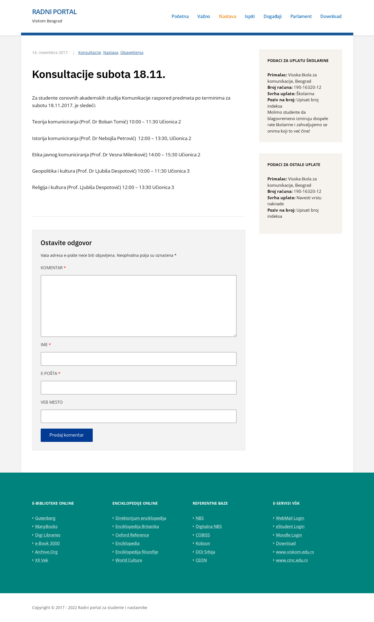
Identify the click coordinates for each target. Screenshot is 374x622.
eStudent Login (290, 526)
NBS (200, 518)
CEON (201, 560)
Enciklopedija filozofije (136, 551)
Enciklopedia (127, 543)
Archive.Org (46, 551)
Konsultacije (89, 52)
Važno (203, 16)
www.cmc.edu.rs (292, 560)
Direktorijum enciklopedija (140, 518)
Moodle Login (289, 535)
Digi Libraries (47, 535)
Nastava (227, 16)
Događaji (273, 16)
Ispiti (250, 16)
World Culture (128, 560)
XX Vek (41, 560)
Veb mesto (52, 402)
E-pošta (50, 373)
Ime (46, 344)
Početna (180, 16)
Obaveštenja (131, 52)
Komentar (53, 267)
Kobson (203, 543)
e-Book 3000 (47, 543)
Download (330, 16)
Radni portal (54, 11)
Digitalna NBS (209, 526)
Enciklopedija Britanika (137, 526)
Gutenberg (45, 518)
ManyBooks (46, 526)
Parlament (301, 16)
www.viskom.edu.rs (295, 551)
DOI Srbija (205, 551)
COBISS (203, 535)
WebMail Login (290, 518)
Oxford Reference (132, 535)
